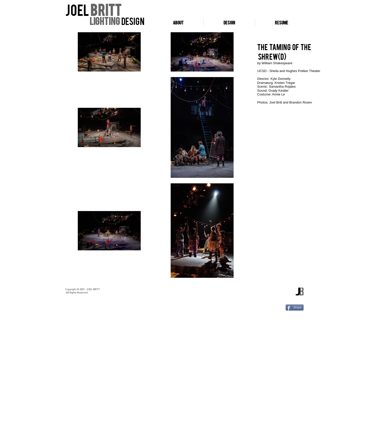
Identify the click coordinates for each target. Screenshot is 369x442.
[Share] (295, 307)
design (132, 20)
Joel (77, 9)
